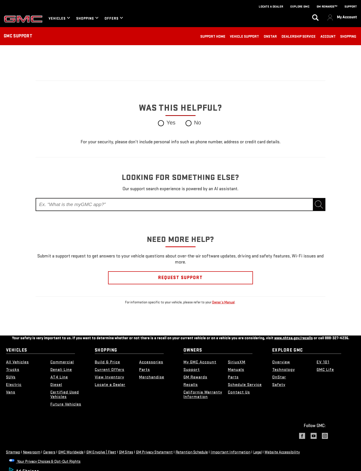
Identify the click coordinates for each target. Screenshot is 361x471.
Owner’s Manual (223, 302)
